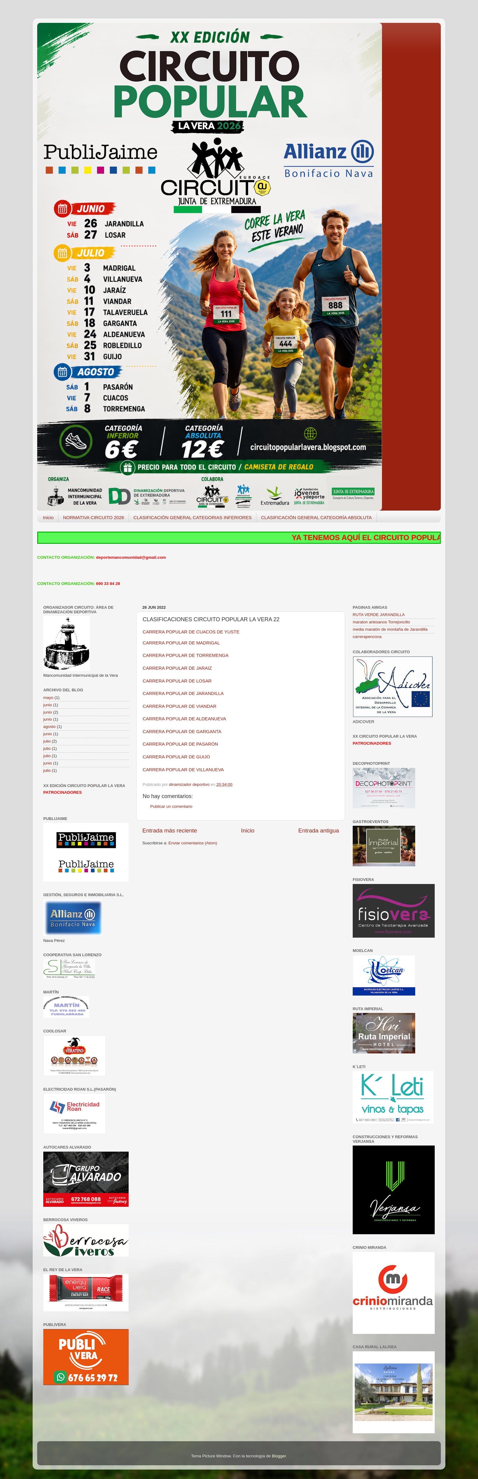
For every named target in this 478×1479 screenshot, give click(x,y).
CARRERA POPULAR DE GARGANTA (182, 731)
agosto (49, 726)
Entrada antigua (318, 830)
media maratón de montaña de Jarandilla (390, 629)
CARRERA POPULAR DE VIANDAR (179, 706)
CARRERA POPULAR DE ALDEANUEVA (184, 718)
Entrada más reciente (169, 830)
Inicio (48, 517)
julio (47, 741)
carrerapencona (367, 636)
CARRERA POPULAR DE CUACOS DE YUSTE (191, 631)
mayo (48, 697)
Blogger (279, 1456)
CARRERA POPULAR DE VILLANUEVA (183, 769)
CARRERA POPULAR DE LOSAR (177, 681)
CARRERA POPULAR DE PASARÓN (180, 744)
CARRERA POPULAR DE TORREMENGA (186, 655)
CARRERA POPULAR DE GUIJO (176, 756)
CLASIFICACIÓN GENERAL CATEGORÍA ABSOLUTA (316, 517)
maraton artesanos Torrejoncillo (381, 622)
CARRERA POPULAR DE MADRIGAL (181, 642)
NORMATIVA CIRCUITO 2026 (93, 517)
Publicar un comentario (171, 806)
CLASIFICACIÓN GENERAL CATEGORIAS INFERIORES (193, 517)
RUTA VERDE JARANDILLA (379, 614)
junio (47, 705)
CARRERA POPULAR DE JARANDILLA (183, 693)
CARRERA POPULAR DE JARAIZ (177, 668)
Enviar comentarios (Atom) (193, 843)
